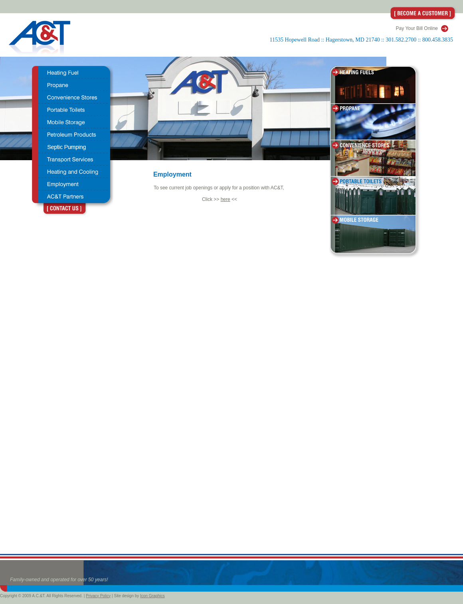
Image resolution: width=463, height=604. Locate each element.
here (225, 199)
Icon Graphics (152, 596)
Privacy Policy (98, 596)
